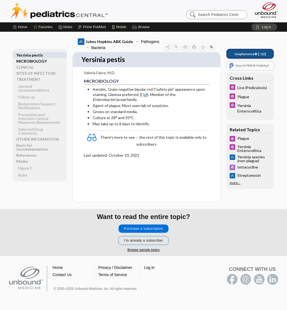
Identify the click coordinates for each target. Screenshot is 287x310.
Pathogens (150, 41)
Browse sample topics (143, 250)
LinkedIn (272, 279)
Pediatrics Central (79, 11)
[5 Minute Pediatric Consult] (250, 87)
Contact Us (62, 275)
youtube (259, 279)
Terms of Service (112, 275)
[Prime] (92, 27)
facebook (232, 279)
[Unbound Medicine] (266, 10)
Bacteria (98, 48)
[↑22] (250, 54)
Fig (143, 94)
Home (58, 268)
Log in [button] (149, 268)
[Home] (20, 27)
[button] (141, 27)
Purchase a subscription (143, 229)
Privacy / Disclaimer (115, 268)
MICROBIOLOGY (31, 55)
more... (235, 183)
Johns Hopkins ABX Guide (105, 41)
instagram (245, 279)
